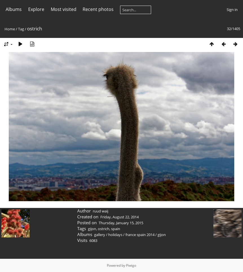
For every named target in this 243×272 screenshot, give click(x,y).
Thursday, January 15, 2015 (121, 222)
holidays (115, 234)
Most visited (63, 9)
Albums (14, 9)
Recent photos (98, 9)
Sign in (232, 9)
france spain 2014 (139, 234)
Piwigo (131, 265)
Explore (36, 9)
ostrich (103, 228)
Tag (21, 28)
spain (115, 228)
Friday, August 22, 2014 (119, 216)
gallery (99, 234)
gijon (92, 228)
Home (10, 28)
